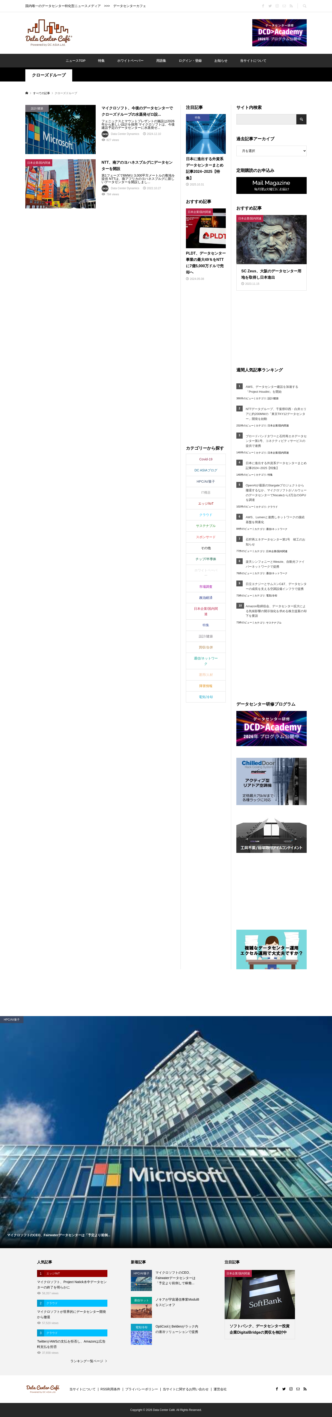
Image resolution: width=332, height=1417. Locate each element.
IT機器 (206, 492)
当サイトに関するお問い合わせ (186, 1389)
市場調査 (205, 586)
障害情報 (205, 686)
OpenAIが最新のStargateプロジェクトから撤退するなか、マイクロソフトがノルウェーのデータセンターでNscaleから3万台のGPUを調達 (276, 493)
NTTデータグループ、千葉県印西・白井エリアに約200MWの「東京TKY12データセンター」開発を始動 (276, 414)
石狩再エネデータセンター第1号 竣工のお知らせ (275, 542)
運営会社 (220, 1389)
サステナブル (274, 622)
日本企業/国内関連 (278, 425)
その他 (206, 548)
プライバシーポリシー (141, 1389)
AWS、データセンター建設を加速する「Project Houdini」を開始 (272, 389)
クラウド (273, 506)
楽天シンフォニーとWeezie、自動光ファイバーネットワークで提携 (275, 564)
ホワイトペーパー (130, 61)
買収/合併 (206, 647)
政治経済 (205, 597)
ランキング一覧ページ (86, 1361)
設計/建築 (273, 398)
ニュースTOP (76, 61)
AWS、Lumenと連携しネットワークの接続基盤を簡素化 (275, 519)
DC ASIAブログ (205, 470)
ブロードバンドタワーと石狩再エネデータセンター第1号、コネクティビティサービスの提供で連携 (276, 441)
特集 (101, 61)
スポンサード (206, 537)
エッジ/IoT (206, 503)
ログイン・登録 (190, 61)
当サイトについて (253, 61)
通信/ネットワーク (276, 529)
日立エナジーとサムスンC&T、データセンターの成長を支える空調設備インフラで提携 (276, 586)
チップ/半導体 (206, 559)
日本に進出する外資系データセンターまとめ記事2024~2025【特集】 (276, 465)
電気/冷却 (271, 595)
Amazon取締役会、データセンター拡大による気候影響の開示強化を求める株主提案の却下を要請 (276, 611)
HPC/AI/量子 (206, 481)
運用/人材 (206, 675)
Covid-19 (205, 459)
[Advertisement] (162, 32)
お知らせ (220, 61)
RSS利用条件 (111, 1389)
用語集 (161, 61)
